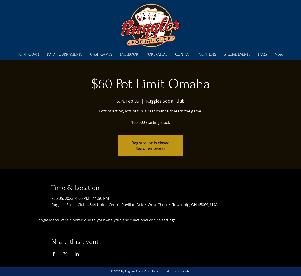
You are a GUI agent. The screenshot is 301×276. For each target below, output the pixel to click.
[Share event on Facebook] (53, 254)
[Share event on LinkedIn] (77, 254)
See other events (151, 148)
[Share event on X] (65, 254)
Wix (187, 271)
